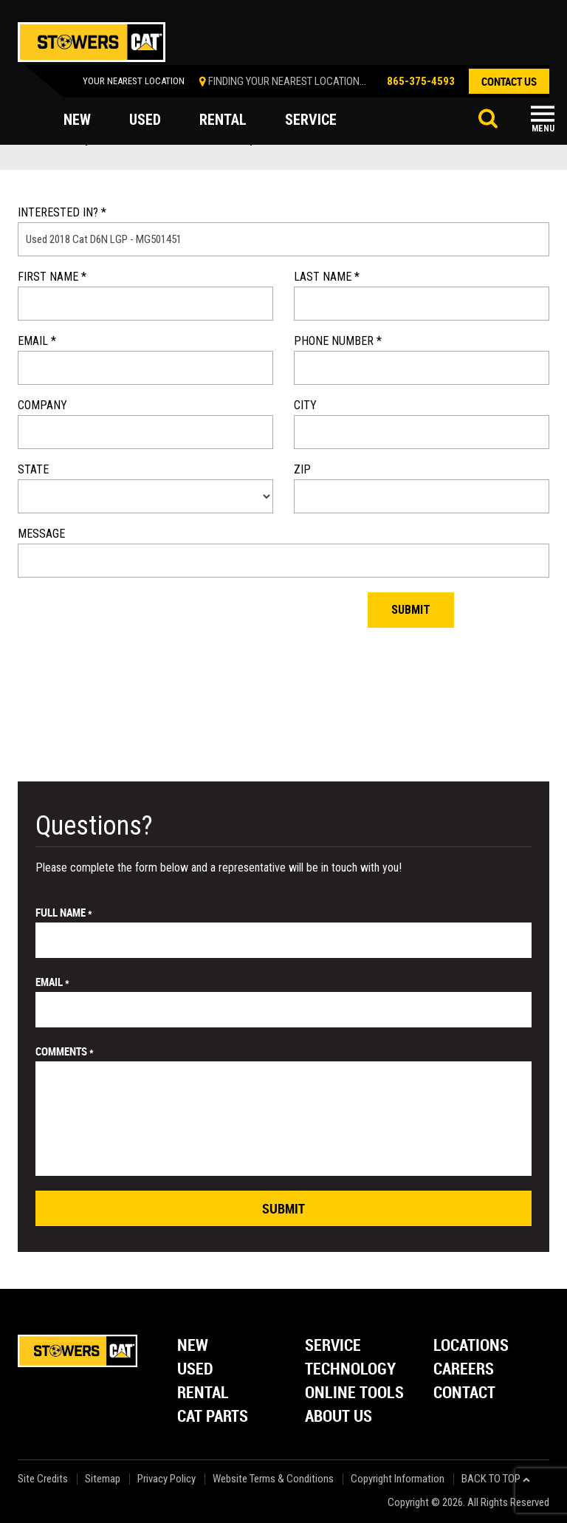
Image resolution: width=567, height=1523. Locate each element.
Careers (463, 1370)
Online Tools (354, 1393)
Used (195, 1370)
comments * (64, 1051)
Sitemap (102, 1479)
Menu (543, 128)
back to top (495, 1479)
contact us (509, 81)
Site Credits (43, 1479)
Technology (350, 1370)
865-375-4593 (421, 81)
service (311, 120)
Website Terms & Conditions (273, 1479)
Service (333, 1346)
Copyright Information (397, 1479)
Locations (471, 1346)
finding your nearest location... (287, 81)
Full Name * (63, 912)
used (145, 120)
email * (52, 981)
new (77, 120)
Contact (464, 1393)
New (192, 1346)
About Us (338, 1417)
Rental (203, 1393)
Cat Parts (212, 1417)
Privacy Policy (166, 1479)
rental (223, 120)
